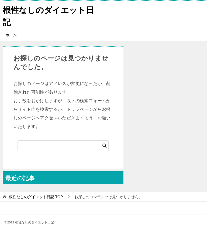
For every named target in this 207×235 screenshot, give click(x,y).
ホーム (11, 35)
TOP (36, 197)
